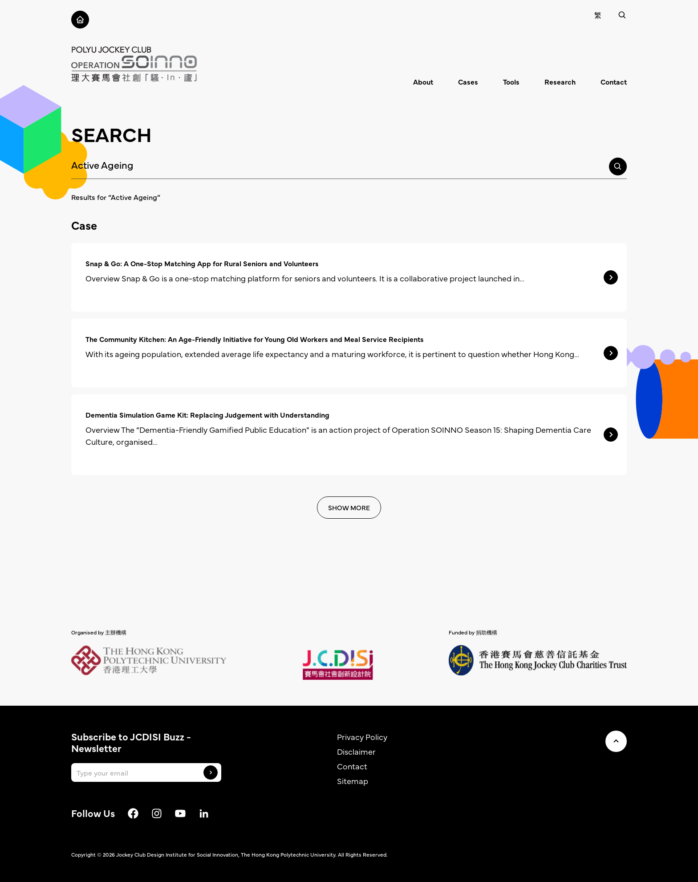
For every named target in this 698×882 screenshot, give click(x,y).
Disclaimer (356, 751)
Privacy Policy (362, 736)
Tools (511, 81)
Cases (468, 81)
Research (560, 81)
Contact (614, 81)
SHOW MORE (349, 507)
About (423, 81)
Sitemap (352, 780)
